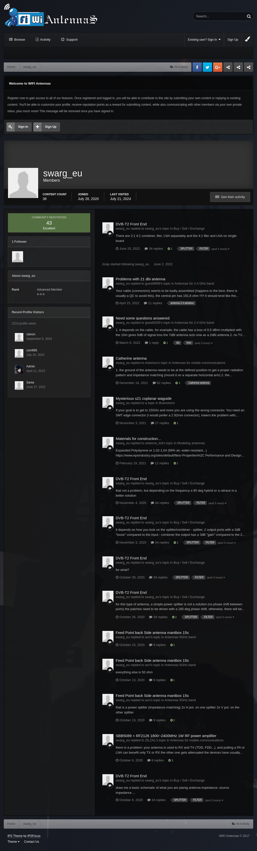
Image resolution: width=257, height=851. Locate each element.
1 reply (152, 344)
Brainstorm (167, 405)
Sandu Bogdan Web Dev (248, 68)
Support (71, 39)
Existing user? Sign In (204, 39)
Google (217, 67)
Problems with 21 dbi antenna (140, 281)
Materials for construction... (138, 440)
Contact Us (31, 843)
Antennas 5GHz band (180, 638)
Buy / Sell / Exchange (189, 230)
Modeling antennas (191, 445)
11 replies (153, 305)
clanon (30, 336)
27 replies (160, 425)
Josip (105, 266)
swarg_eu (142, 266)
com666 (31, 352)
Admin (30, 368)
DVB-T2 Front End (131, 226)
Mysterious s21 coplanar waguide (144, 400)
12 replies (160, 465)
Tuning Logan (238, 68)
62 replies (162, 384)
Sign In (23, 126)
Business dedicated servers (228, 68)
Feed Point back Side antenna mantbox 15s (152, 634)
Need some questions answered (142, 320)
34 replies (154, 250)
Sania (30, 384)
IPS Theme (15, 837)
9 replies (157, 646)
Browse (19, 39)
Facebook (197, 67)
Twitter (207, 67)
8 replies (155, 762)
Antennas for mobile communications (198, 364)
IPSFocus (33, 837)
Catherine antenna (131, 360)
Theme (14, 843)
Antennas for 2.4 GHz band (194, 285)
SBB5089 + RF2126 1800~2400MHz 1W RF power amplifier (166, 737)
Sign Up (232, 39)
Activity (44, 39)
